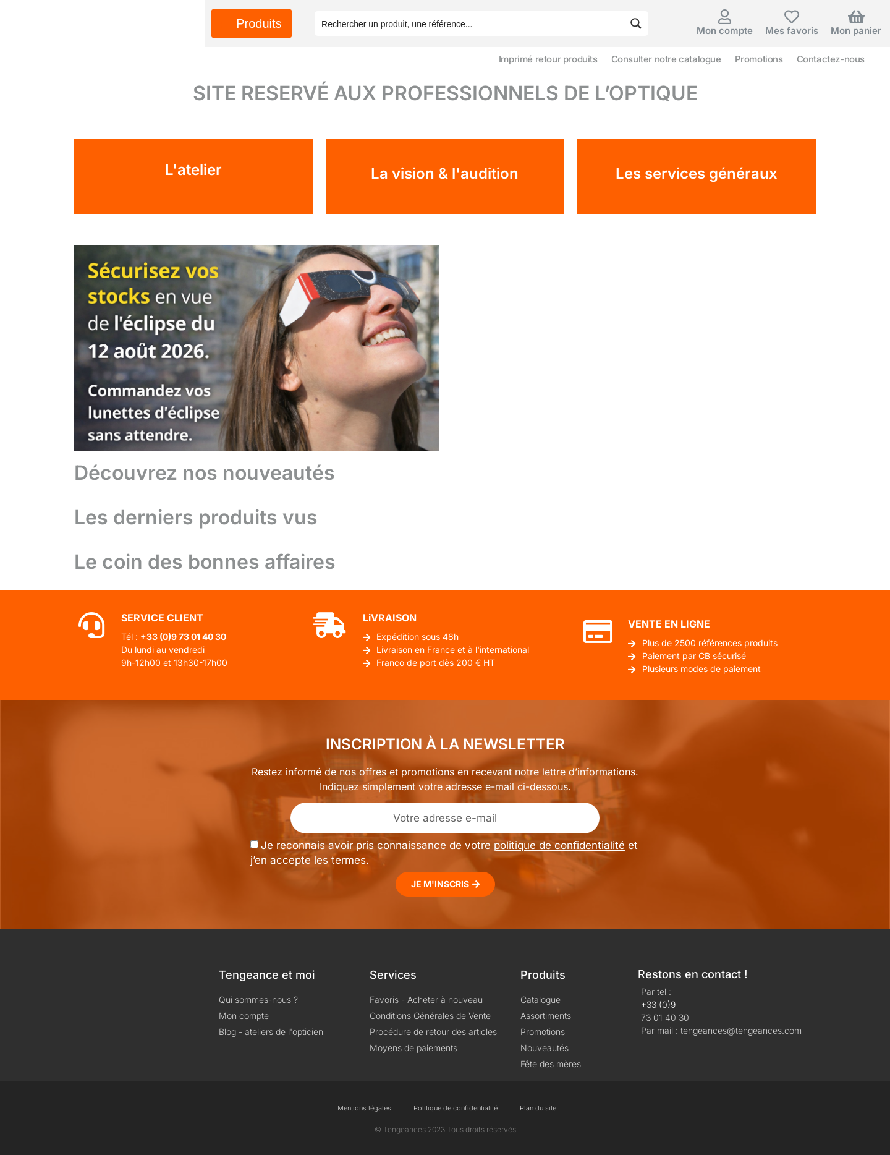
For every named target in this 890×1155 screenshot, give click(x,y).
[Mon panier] (856, 16)
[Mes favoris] (791, 16)
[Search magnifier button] (636, 23)
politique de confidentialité (559, 846)
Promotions (759, 59)
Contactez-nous (831, 59)
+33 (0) (155, 636)
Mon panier (856, 30)
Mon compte (725, 30)
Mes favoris (791, 30)
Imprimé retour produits (548, 59)
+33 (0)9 (658, 1004)
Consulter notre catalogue (666, 59)
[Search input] (469, 23)
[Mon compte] (725, 16)
